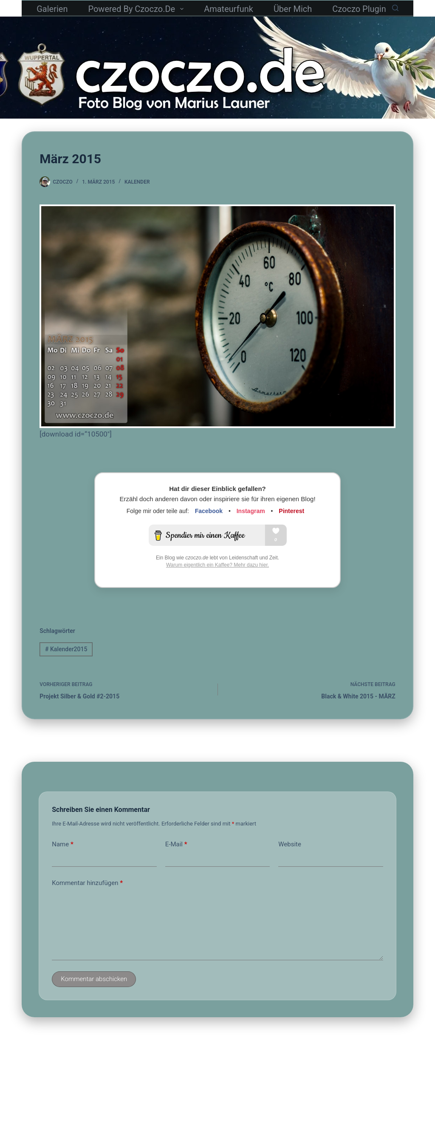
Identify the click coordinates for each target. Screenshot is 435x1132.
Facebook (209, 511)
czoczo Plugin (359, 9)
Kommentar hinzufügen (87, 883)
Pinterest (291, 511)
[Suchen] (395, 8)
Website (289, 844)
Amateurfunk (228, 9)
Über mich (293, 9)
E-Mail (176, 844)
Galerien (52, 9)
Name (62, 844)
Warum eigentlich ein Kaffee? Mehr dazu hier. (217, 565)
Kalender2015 (66, 649)
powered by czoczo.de (137, 9)
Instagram (251, 511)
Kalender (137, 182)
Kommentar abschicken (94, 979)
